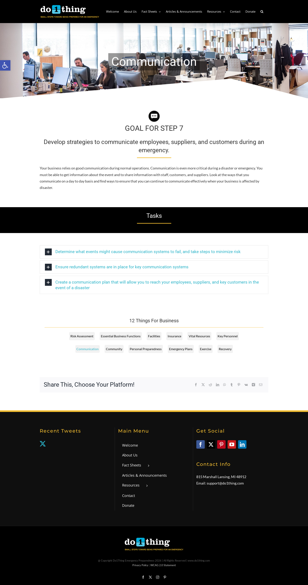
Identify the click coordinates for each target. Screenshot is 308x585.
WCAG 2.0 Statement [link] (163, 565)
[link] (5, 65)
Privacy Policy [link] (140, 565)
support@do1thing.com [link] (225, 483)
